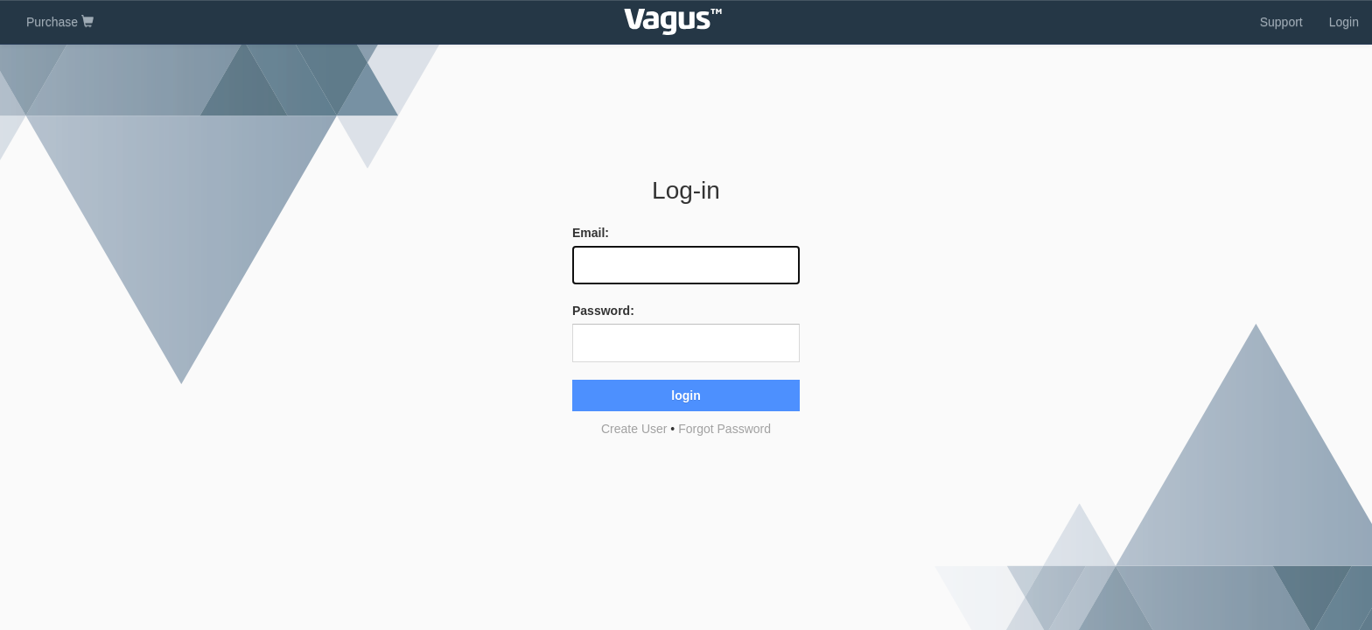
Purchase (60, 22)
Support (1281, 22)
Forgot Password (724, 429)
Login (1344, 22)
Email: (590, 233)
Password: (603, 311)
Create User (634, 429)
